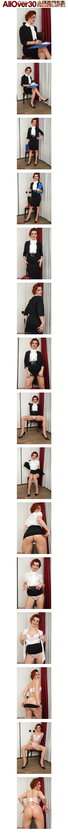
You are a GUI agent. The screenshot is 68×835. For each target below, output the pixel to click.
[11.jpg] (34, 584)
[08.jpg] (34, 419)
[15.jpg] (34, 804)
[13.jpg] (34, 694)
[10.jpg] (34, 529)
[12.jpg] (34, 639)
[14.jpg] (34, 749)
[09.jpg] (34, 474)
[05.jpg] (34, 255)
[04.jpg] (34, 200)
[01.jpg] (34, 35)
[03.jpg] (34, 145)
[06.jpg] (34, 310)
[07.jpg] (34, 364)
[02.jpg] (34, 90)
